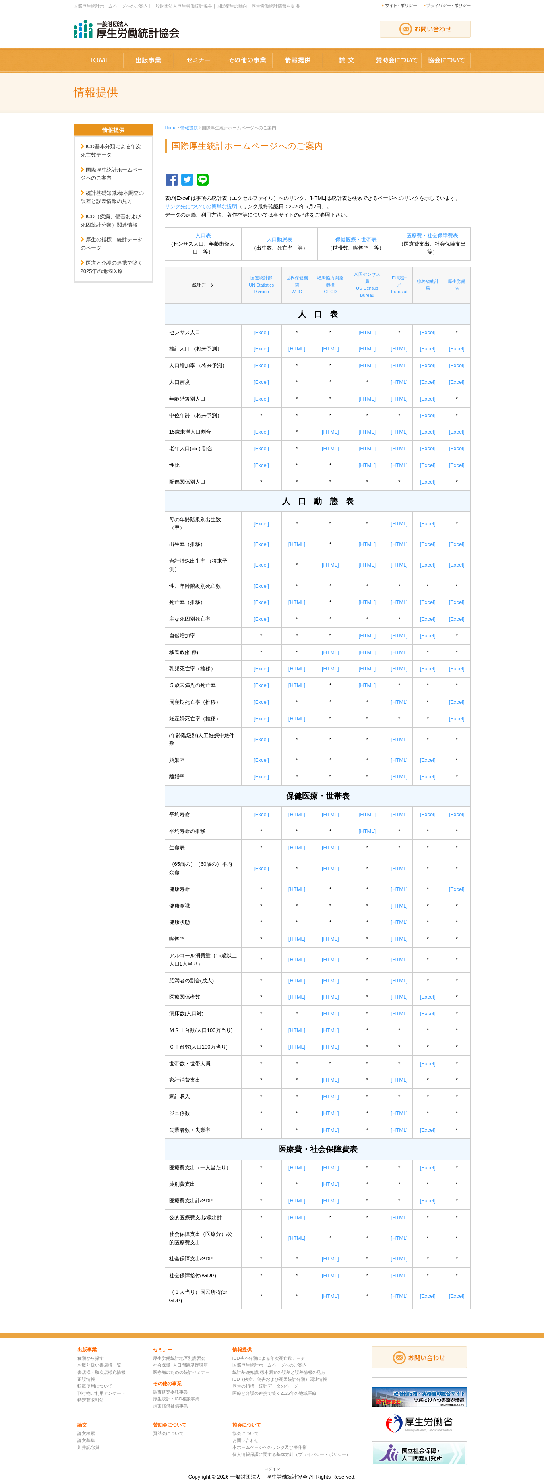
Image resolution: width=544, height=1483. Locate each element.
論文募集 (86, 1440)
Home (170, 127)
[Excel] (261, 332)
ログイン (272, 1469)
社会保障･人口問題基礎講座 (180, 1365)
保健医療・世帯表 (356, 239)
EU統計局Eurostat (399, 284)
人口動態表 (279, 239)
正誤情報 (86, 1379)
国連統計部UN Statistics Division (261, 284)
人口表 (203, 235)
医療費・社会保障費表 (432, 235)
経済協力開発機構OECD (330, 284)
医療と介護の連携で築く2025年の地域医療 (274, 1393)
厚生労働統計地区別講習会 (179, 1358)
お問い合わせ (245, 1440)
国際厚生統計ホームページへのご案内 (269, 1365)
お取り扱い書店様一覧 (99, 1365)
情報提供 (189, 127)
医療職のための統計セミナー (181, 1372)
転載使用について (94, 1386)
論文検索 (86, 1433)
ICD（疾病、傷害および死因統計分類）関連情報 (279, 1379)
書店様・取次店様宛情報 (101, 1372)
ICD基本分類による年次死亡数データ (269, 1358)
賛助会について (168, 1433)
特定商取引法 (90, 1400)
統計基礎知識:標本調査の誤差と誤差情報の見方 (278, 1372)
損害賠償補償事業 (170, 1406)
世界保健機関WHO (297, 284)
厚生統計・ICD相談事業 (176, 1398)
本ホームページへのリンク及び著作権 (269, 1447)
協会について (245, 1433)
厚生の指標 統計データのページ (265, 1386)
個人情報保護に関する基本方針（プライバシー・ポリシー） (291, 1454)
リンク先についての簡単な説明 (201, 206)
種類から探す (90, 1358)
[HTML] (367, 332)
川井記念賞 (88, 1447)
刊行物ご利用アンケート (101, 1393)
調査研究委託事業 (170, 1392)
